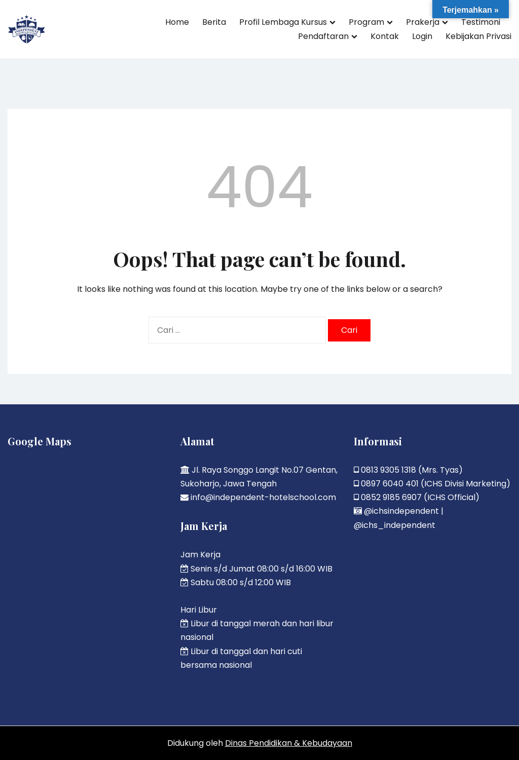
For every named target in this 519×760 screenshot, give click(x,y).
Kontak (384, 36)
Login (422, 36)
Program (366, 22)
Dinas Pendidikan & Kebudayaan (288, 743)
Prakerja (422, 22)
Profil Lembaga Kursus (283, 22)
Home (177, 22)
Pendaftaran (323, 36)
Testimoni (480, 22)
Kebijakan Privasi (478, 36)
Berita (214, 22)
